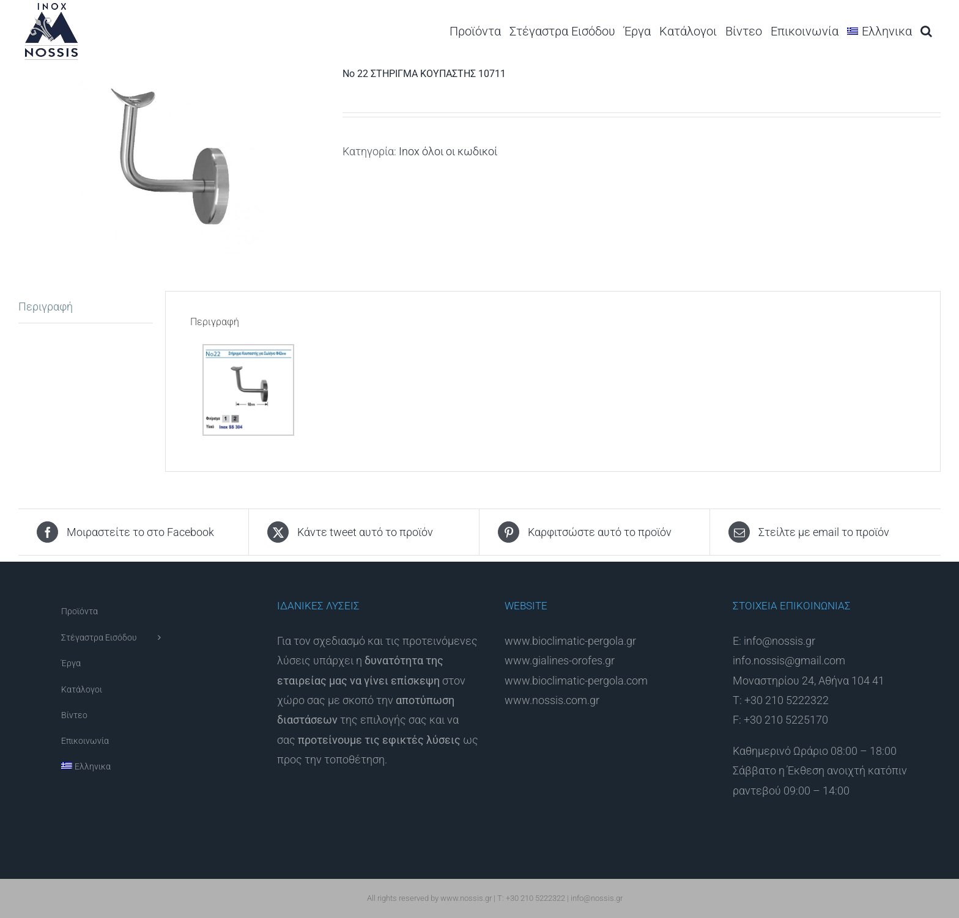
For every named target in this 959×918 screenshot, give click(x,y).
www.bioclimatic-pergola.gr (570, 640)
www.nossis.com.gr (552, 700)
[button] (926, 31)
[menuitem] (879, 31)
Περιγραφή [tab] (45, 306)
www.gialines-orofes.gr (560, 660)
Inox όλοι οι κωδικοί (448, 151)
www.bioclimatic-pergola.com (576, 680)
